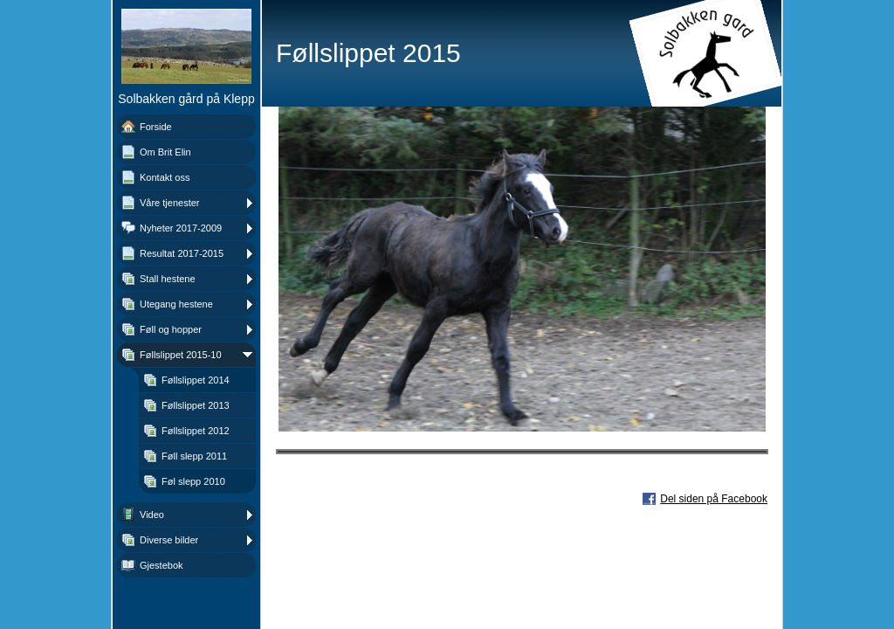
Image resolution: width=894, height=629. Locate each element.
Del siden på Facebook (713, 499)
